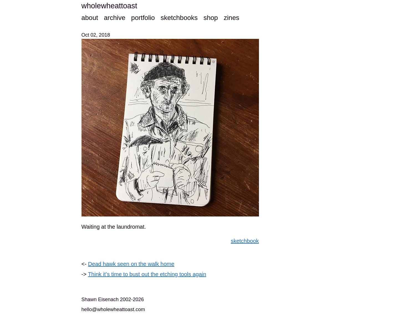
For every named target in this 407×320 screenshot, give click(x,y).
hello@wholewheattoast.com (113, 309)
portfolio (143, 17)
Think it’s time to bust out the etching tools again (147, 274)
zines (231, 17)
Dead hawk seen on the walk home (131, 264)
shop (211, 17)
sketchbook (245, 241)
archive (114, 17)
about (90, 17)
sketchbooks (179, 17)
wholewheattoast (109, 6)
